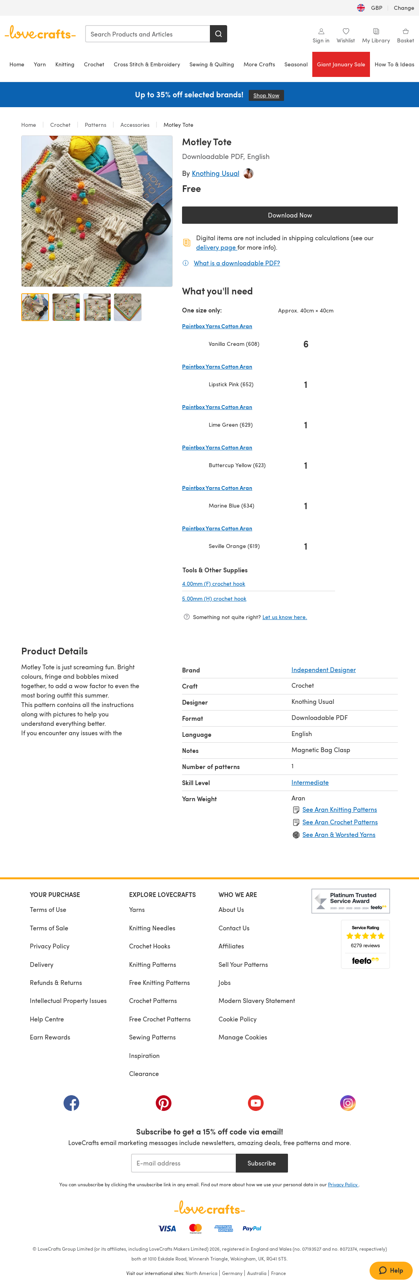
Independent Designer (323, 669)
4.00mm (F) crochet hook (239, 583)
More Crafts (259, 64)
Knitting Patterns (152, 964)
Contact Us (234, 928)
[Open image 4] (128, 307)
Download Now (308, 217)
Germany (232, 1273)
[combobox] (148, 33)
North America (201, 1273)
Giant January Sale (341, 64)
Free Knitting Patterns (159, 982)
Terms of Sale (49, 928)
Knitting (65, 64)
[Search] (218, 33)
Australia (256, 1273)
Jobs (225, 982)
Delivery (41, 964)
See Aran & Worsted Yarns (338, 834)
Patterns (95, 124)
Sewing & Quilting (211, 64)
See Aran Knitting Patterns (339, 809)
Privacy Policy (49, 946)
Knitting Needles (152, 928)
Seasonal (296, 64)
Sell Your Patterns (243, 964)
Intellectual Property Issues (68, 1000)
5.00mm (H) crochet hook (240, 598)
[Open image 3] (97, 307)
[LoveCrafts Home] (209, 1207)
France (278, 1273)
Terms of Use (48, 909)
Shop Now (268, 95)
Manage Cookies (243, 1037)
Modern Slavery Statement (257, 1000)
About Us (231, 909)
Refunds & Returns (56, 982)
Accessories (135, 124)
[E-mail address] (183, 1163)
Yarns (137, 909)
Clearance (144, 1073)
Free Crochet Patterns (160, 1019)
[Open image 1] (35, 307)
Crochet (94, 64)
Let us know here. (284, 617)
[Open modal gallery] (97, 211)
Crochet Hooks (149, 946)
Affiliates (231, 946)
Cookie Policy (238, 1019)
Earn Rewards (50, 1037)
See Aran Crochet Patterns (340, 822)
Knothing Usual (215, 173)
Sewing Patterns (152, 1037)
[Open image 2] (66, 307)
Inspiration (144, 1055)
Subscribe (262, 1163)
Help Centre (47, 1019)
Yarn (40, 64)
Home (16, 64)
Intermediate (310, 782)
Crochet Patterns (153, 1000)
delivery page (216, 247)
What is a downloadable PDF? (237, 262)
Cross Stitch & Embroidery (147, 64)
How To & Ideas (394, 64)
